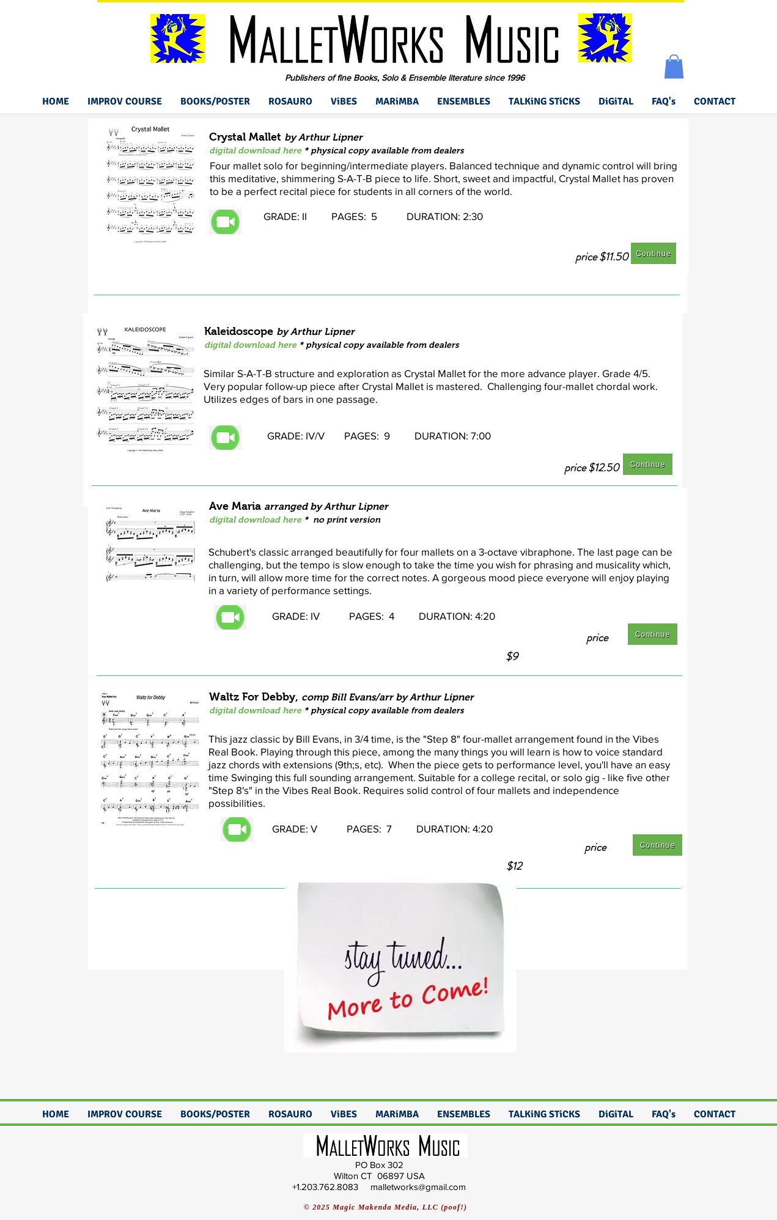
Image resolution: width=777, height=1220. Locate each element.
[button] (674, 66)
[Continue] (653, 253)
